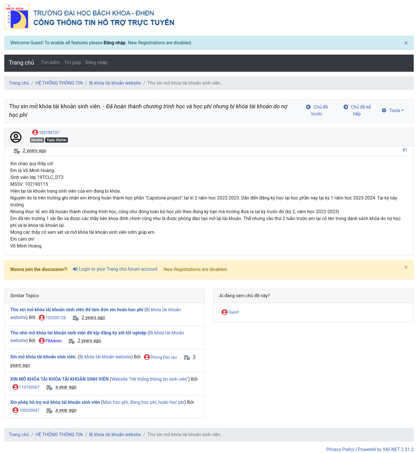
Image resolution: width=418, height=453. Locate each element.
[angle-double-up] (402, 435)
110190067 (26, 387)
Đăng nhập (115, 42)
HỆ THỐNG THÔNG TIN (59, 83)
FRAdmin (50, 341)
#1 (405, 150)
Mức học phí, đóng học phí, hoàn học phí (143, 402)
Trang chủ (21, 62)
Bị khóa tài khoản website (115, 83)
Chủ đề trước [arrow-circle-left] (317, 110)
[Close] (405, 43)
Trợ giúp (72, 62)
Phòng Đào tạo (160, 357)
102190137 (45, 132)
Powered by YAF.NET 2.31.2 (386, 449)
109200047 (26, 410)
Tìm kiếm (50, 62)
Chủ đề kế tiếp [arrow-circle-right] (357, 110)
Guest (230, 312)
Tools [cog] (390, 110)
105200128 (52, 318)
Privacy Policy (340, 449)
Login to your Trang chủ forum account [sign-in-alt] (115, 269)
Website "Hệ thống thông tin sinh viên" (149, 379)
